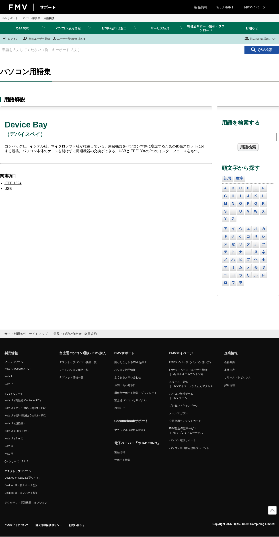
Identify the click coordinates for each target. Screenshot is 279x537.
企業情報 (231, 353)
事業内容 (229, 369)
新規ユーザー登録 (36, 38)
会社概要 (229, 362)
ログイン (10, 38)
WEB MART (225, 7)
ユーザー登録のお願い (68, 38)
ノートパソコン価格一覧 (74, 369)
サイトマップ (38, 334)
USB (8, 189)
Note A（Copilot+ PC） (18, 368)
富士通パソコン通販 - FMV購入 (82, 353)
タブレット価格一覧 (71, 377)
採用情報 (229, 385)
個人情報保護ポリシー (48, 525)
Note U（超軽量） (15, 423)
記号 (228, 178)
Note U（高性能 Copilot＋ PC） (23, 400)
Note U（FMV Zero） (17, 430)
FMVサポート (10, 18)
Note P (8, 384)
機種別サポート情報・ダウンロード (206, 28)
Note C (8, 446)
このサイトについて (16, 525)
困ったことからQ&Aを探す (130, 362)
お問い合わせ (77, 525)
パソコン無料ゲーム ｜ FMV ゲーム (181, 396)
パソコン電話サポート (182, 440)
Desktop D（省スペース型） (21, 485)
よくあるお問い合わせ (127, 377)
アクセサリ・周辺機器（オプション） (27, 502)
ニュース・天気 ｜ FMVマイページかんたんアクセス (191, 384)
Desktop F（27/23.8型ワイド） (23, 477)
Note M (8, 453)
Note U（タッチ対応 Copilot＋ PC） (26, 408)
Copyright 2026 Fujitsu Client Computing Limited (243, 524)
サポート (48, 7)
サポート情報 (122, 459)
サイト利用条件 (15, 334)
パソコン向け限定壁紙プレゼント (189, 448)
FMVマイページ (254, 7)
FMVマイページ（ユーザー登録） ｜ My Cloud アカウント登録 (189, 372)
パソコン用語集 (30, 18)
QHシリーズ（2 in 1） (17, 461)
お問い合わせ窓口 (114, 28)
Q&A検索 (22, 28)
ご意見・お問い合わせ (66, 334)
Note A (8, 376)
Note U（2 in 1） (14, 438)
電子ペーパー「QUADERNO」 (137, 443)
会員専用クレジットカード (185, 420)
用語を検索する (241, 123)
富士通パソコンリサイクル (130, 400)
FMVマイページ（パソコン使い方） (190, 362)
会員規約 (90, 334)
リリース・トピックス (237, 377)
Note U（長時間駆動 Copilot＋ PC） (26, 415)
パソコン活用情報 (68, 28)
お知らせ (252, 28)
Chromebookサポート (131, 421)
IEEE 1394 (13, 183)
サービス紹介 (160, 28)
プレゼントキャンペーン (184, 405)
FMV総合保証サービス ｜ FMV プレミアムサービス (186, 430)
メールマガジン (178, 413)
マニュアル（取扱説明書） (130, 430)
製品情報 (200, 7)
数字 (240, 178)
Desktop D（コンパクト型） (21, 492)
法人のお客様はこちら (260, 38)
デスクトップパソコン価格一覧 (78, 362)
